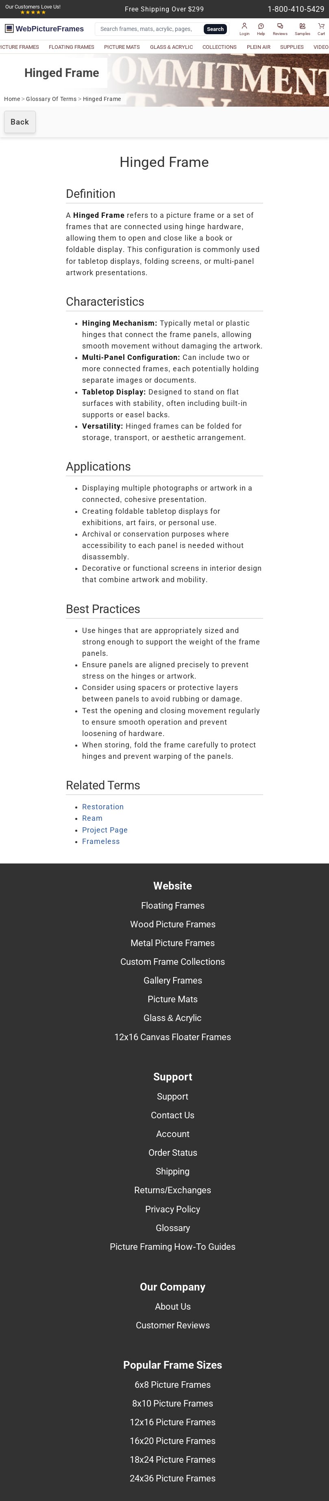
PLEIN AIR (258, 47)
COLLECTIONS (220, 47)
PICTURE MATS (122, 47)
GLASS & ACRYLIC (171, 47)
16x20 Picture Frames (173, 1440)
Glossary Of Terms (51, 99)
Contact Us (172, 1115)
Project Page (105, 830)
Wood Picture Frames (173, 924)
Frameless (101, 841)
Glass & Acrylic (173, 1017)
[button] (245, 29)
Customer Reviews (173, 1325)
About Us (173, 1306)
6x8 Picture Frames (173, 1384)
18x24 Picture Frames (173, 1459)
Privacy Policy (172, 1209)
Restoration (103, 807)
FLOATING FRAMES (71, 47)
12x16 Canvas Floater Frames (172, 1037)
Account (173, 1133)
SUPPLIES (292, 47)
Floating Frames (173, 905)
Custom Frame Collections (172, 961)
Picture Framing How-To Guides (172, 1246)
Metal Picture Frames (173, 943)
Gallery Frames (173, 980)
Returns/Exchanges (172, 1190)
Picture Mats (173, 999)
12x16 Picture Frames (173, 1422)
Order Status (172, 1152)
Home (12, 99)
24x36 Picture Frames (173, 1478)
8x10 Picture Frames (172, 1403)
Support (172, 1096)
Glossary (173, 1228)
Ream (92, 818)
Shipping (173, 1171)
